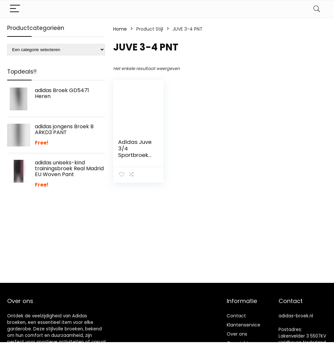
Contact (236, 315)
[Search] (317, 9)
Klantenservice (243, 325)
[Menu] (15, 9)
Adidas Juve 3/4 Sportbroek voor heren (135, 151)
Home (120, 29)
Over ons (237, 334)
